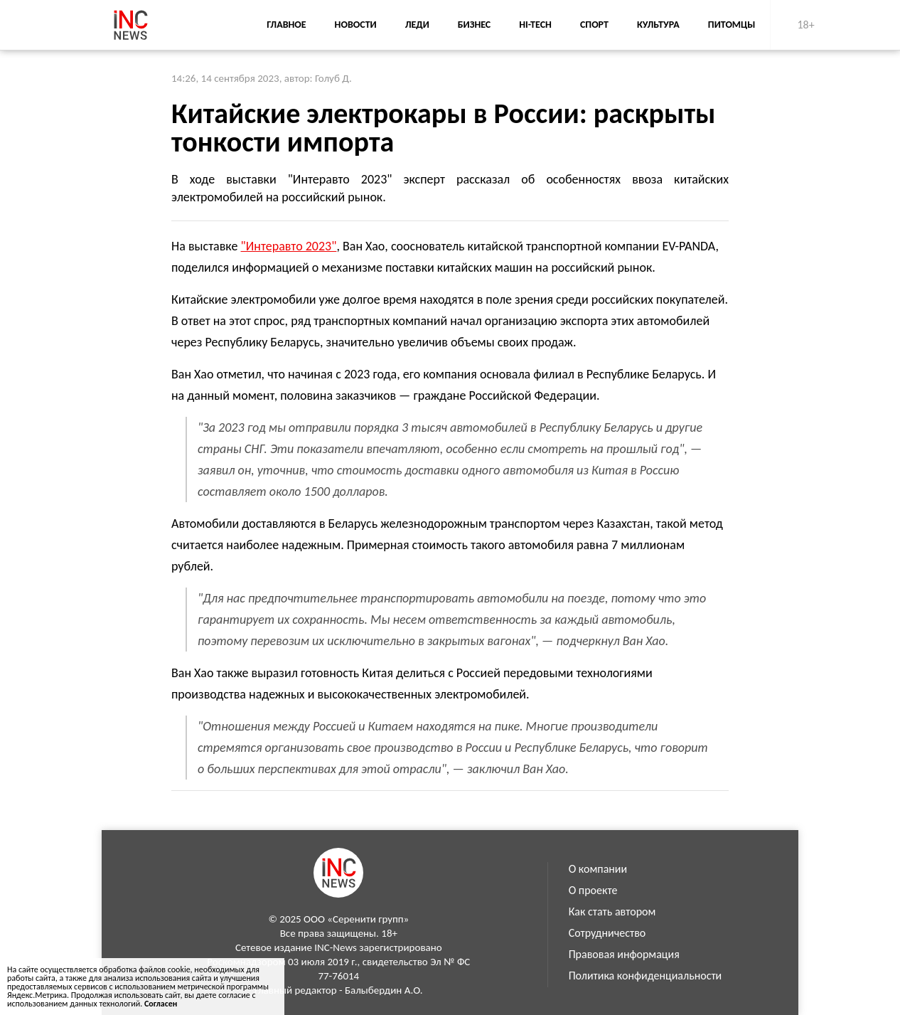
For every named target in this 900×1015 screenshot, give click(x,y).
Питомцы (732, 24)
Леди (417, 24)
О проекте (593, 890)
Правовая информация (624, 954)
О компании (598, 869)
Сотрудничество (607, 933)
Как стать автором (612, 911)
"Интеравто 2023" (289, 246)
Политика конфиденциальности (645, 975)
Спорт (594, 24)
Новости (356, 24)
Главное (286, 24)
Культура (658, 24)
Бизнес (474, 24)
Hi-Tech (535, 24)
